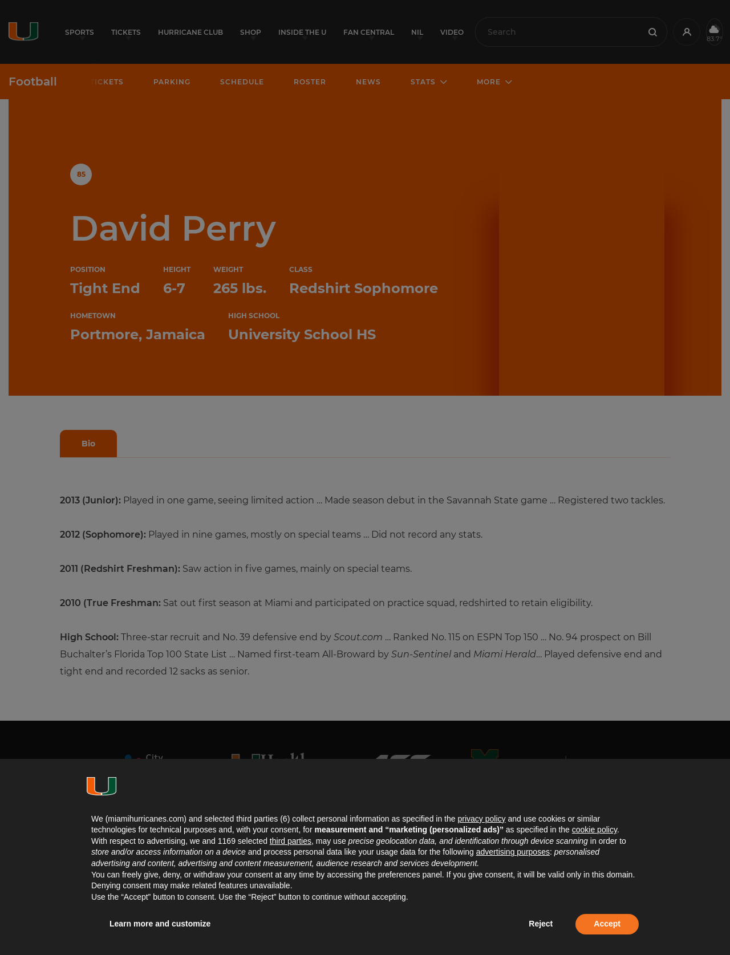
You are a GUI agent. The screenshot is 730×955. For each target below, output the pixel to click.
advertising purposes (513, 851)
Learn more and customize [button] (160, 923)
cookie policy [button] (594, 829)
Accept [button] (607, 923)
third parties (290, 841)
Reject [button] (541, 923)
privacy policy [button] (481, 818)
